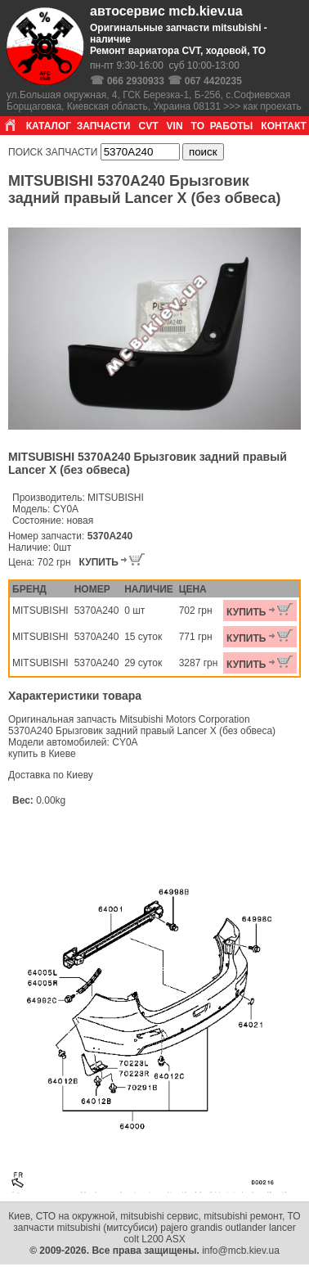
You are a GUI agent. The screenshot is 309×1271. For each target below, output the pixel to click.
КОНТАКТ (284, 126)
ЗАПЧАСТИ (104, 126)
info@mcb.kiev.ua (241, 1250)
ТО (197, 126)
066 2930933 (135, 81)
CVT (149, 126)
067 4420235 (213, 81)
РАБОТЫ (231, 126)
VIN (175, 126)
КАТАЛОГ (48, 126)
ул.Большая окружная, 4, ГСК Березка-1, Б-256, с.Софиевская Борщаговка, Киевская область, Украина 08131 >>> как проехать (154, 100)
